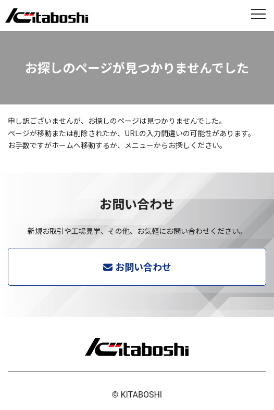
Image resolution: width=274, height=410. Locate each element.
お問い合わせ (143, 266)
